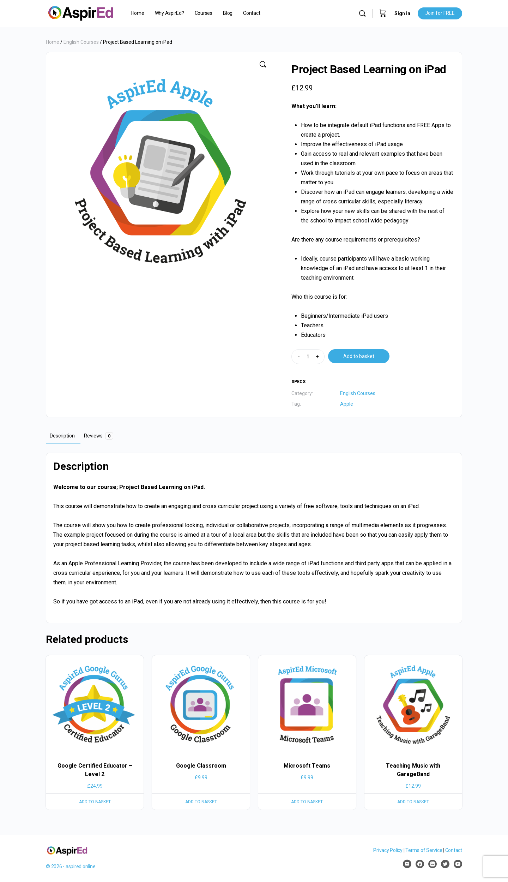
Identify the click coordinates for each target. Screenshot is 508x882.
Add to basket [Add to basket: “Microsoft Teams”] (307, 801)
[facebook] (420, 864)
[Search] (362, 13)
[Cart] (382, 13)
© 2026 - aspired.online (70, 866)
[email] (407, 864)
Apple (346, 404)
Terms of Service (423, 850)
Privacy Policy (388, 850)
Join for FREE (440, 13)
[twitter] (445, 864)
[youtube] (458, 864)
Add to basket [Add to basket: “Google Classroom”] (201, 801)
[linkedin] (432, 864)
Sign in (402, 13)
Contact (453, 850)
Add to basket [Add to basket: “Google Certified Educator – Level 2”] (95, 801)
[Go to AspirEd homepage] (80, 13)
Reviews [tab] (98, 436)
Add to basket (358, 356)
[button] (262, 64)
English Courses (81, 42)
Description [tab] (62, 436)
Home (52, 42)
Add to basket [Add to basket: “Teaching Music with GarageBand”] (413, 801)
